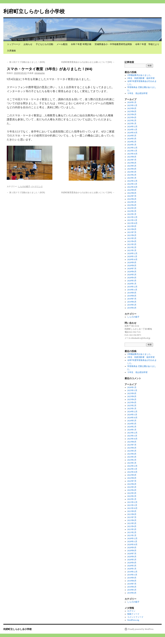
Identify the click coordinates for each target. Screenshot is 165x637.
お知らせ (28, 44)
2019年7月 (131, 299)
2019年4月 (131, 308)
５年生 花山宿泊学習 (137, 93)
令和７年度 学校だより (147, 44)
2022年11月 (132, 184)
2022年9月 (131, 190)
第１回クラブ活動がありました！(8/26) (26, 62)
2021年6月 (131, 235)
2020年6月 (131, 271)
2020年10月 (132, 259)
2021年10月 (132, 223)
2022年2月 (131, 211)
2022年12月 (132, 181)
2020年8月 (131, 265)
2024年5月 (131, 135)
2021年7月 (131, 232)
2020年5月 (131, 274)
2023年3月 (131, 172)
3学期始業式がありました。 (140, 75)
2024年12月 (132, 126)
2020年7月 (131, 268)
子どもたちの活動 (44, 44)
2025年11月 (132, 105)
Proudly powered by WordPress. (141, 629)
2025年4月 (131, 117)
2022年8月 (131, 193)
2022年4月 (131, 205)
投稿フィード (133, 614)
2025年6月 (131, 114)
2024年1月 (131, 145)
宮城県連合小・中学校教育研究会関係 (113, 44)
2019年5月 (131, 305)
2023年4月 (131, 169)
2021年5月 (131, 238)
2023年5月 (131, 166)
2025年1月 (131, 123)
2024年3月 (131, 138)
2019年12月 (132, 287)
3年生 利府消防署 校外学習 (141, 78)
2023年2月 (131, 175)
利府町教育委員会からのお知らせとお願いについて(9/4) (87, 62)
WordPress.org (133, 620)
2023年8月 (131, 157)
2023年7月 (131, 160)
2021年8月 (131, 229)
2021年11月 (132, 220)
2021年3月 (131, 244)
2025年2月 (131, 120)
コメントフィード (135, 617)
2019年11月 (132, 290)
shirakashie (40, 73)
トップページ (13, 44)
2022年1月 (131, 214)
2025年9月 (131, 108)
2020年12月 (132, 253)
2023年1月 (131, 178)
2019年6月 (131, 302)
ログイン (131, 611)
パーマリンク (37, 186)
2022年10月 (132, 187)
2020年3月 (131, 280)
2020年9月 (131, 262)
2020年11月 (132, 256)
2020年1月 (131, 283)
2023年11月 (132, 151)
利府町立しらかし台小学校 (34, 11)
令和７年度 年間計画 (81, 44)
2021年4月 (131, 241)
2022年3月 (131, 208)
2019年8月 (131, 296)
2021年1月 (131, 250)
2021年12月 (132, 217)
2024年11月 (132, 129)
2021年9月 (131, 226)
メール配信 (62, 44)
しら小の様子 (24, 186)
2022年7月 (131, 196)
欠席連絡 (11, 50)
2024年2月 (131, 141)
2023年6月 (131, 163)
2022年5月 (131, 202)
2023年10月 (132, 154)
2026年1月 (131, 102)
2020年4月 (131, 277)
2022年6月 (131, 199)
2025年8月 (131, 111)
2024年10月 (132, 132)
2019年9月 (131, 293)
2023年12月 (132, 148)
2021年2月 (131, 247)
